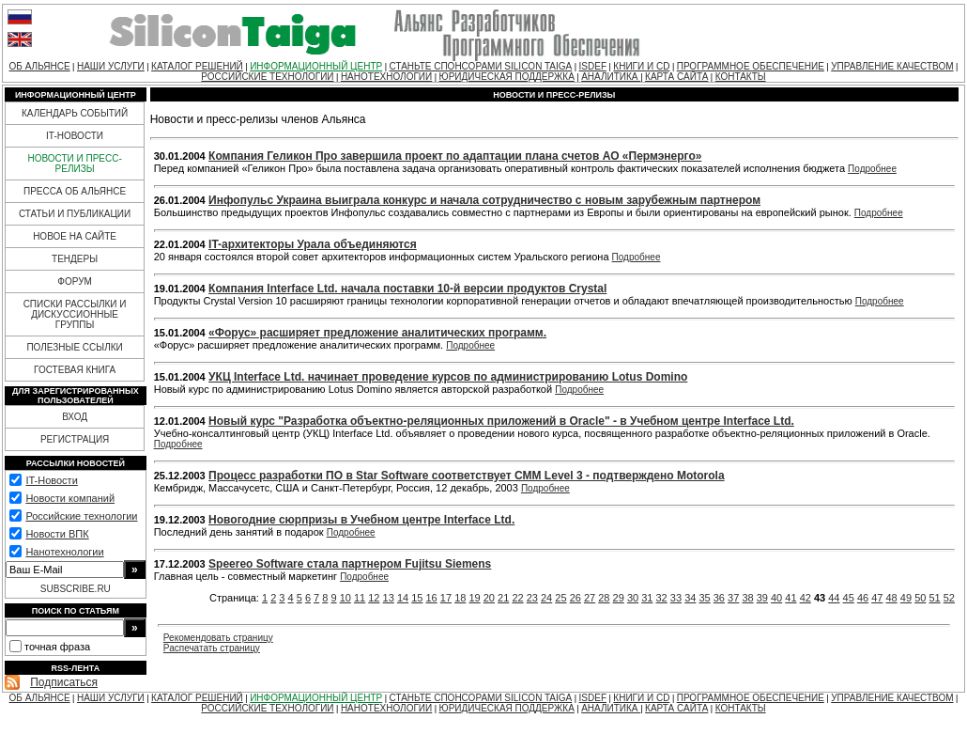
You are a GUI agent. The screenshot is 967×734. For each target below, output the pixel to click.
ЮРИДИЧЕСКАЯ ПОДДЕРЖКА (507, 76)
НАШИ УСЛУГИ (111, 66)
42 (805, 597)
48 (892, 597)
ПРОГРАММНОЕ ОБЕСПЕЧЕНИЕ (750, 66)
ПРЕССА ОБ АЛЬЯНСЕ (74, 191)
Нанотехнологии (64, 551)
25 (560, 597)
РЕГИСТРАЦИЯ (74, 439)
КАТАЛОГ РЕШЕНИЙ (197, 66)
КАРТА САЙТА (676, 76)
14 (402, 597)
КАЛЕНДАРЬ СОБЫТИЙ (75, 113)
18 (460, 597)
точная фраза (57, 646)
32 (662, 597)
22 (517, 597)
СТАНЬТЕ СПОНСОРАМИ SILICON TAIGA (481, 66)
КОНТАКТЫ (740, 76)
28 (603, 597)
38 (747, 597)
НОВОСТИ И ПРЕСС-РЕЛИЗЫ (74, 163)
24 (546, 597)
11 (359, 597)
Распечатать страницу (211, 648)
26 (575, 597)
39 (762, 597)
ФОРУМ (74, 281)
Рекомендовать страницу (218, 637)
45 (848, 597)
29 (618, 597)
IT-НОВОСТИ (74, 136)
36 (719, 597)
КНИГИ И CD (641, 66)
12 (373, 597)
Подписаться (64, 682)
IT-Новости (51, 480)
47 (877, 597)
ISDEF (592, 66)
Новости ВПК (56, 533)
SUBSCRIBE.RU (75, 589)
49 (906, 597)
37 (733, 597)
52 (949, 597)
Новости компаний (70, 498)
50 (920, 597)
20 (489, 597)
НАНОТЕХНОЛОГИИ (386, 76)
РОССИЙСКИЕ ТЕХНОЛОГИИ (267, 76)
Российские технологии (81, 516)
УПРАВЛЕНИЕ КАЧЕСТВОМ (892, 66)
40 (776, 597)
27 (589, 597)
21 (503, 597)
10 (345, 597)
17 (446, 597)
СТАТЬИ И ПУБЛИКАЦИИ (74, 214)
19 (474, 597)
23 (532, 597)
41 (790, 597)
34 (690, 597)
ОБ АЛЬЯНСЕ (39, 66)
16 (431, 597)
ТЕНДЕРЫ (75, 259)
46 (862, 597)
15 (416, 597)
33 (676, 597)
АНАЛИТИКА (610, 76)
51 (934, 597)
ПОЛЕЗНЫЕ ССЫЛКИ (74, 347)
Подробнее (872, 169)
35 (704, 597)
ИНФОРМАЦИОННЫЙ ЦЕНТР (316, 66)
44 (833, 597)
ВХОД (74, 417)
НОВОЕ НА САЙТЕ (74, 236)
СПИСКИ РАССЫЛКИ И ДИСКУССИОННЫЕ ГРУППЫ (75, 314)
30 (632, 597)
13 (388, 597)
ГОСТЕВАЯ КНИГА (74, 370)
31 (646, 597)
